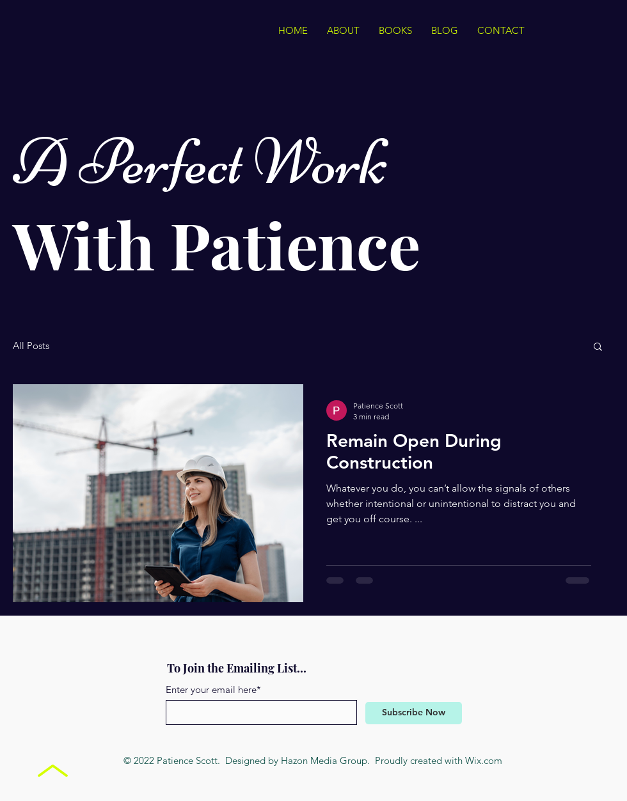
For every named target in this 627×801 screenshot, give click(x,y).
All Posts (31, 346)
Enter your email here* (213, 689)
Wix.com (483, 760)
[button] (598, 347)
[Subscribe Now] (413, 713)
